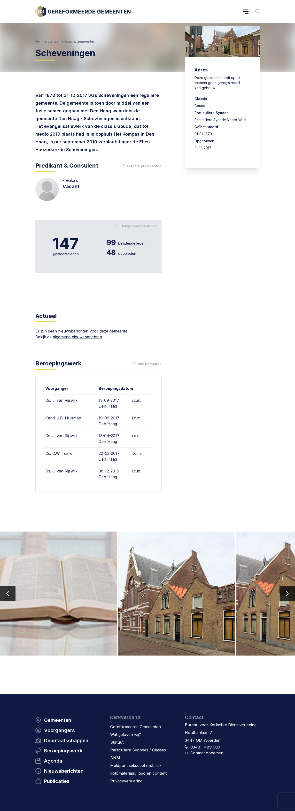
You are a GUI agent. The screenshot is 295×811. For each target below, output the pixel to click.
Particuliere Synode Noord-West (220, 120)
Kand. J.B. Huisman (63, 418)
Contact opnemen (206, 752)
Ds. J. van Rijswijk (61, 400)
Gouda (199, 106)
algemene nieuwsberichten (77, 336)
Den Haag (108, 406)
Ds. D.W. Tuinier (59, 453)
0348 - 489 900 (205, 747)
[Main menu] (245, 11)
